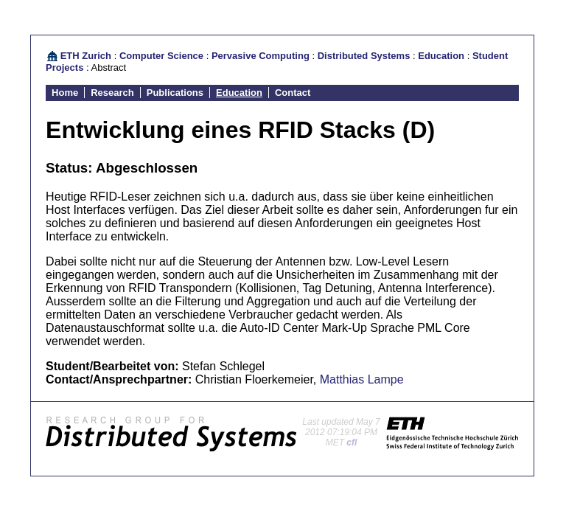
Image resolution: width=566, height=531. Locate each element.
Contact (292, 92)
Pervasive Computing (261, 55)
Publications (175, 92)
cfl (351, 442)
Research (112, 92)
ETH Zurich (85, 55)
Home (65, 92)
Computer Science (161, 55)
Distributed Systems (364, 55)
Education (441, 55)
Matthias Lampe (362, 379)
